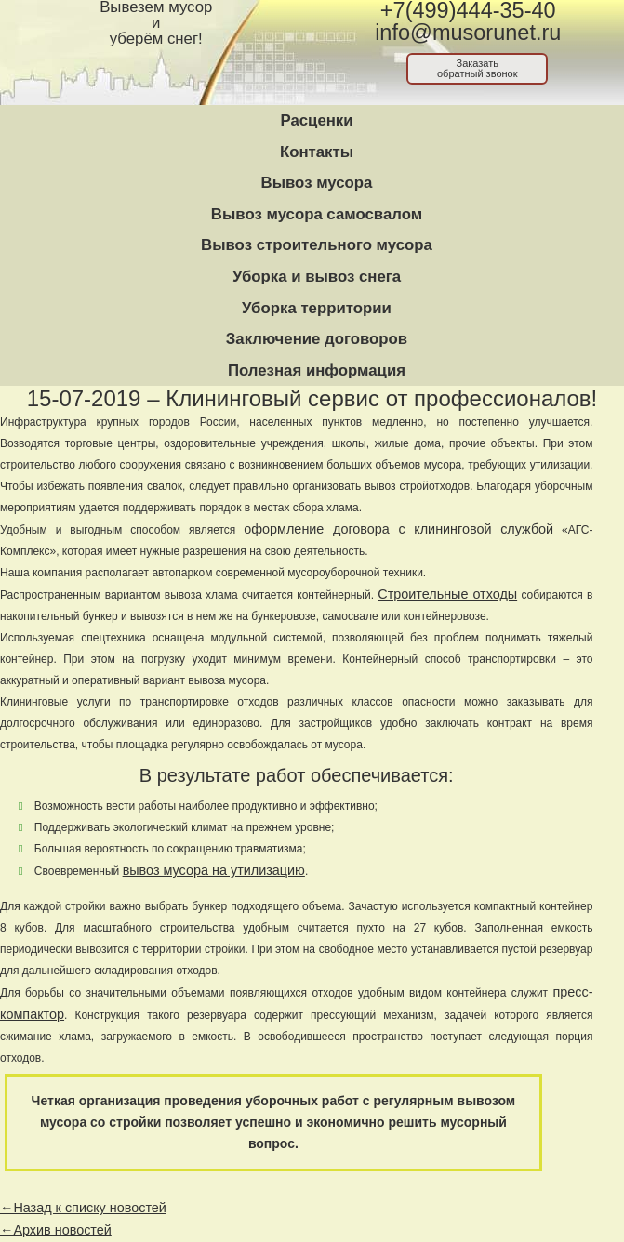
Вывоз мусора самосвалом (316, 214)
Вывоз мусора (317, 183)
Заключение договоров (316, 339)
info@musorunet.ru (468, 32)
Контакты (316, 152)
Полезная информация (316, 370)
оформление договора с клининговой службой (398, 529)
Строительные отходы (447, 594)
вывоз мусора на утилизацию (214, 870)
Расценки (316, 120)
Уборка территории (317, 308)
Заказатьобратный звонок (477, 68)
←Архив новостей (56, 1229)
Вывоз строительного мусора (316, 245)
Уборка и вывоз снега (316, 276)
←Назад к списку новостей (83, 1207)
